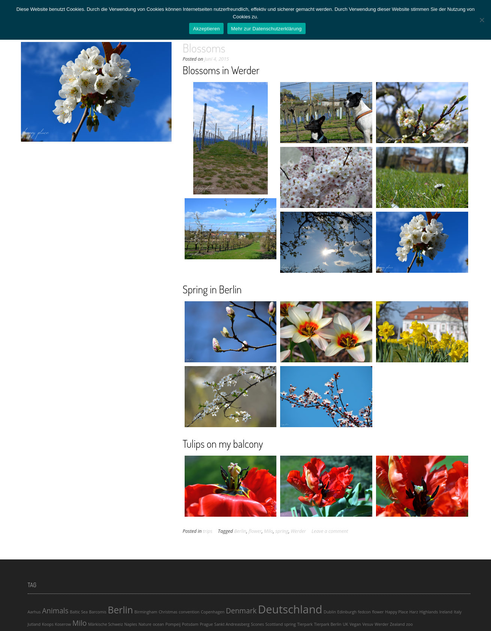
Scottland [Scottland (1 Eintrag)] (274, 624)
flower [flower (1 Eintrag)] (378, 612)
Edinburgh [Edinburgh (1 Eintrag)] (347, 612)
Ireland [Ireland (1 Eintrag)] (445, 612)
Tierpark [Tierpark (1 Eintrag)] (304, 624)
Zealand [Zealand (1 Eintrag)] (397, 624)
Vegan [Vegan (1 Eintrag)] (355, 624)
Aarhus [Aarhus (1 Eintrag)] (34, 612)
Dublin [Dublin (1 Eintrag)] (330, 612)
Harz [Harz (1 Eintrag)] (413, 612)
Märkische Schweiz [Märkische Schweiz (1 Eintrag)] (105, 624)
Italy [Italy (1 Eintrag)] (458, 612)
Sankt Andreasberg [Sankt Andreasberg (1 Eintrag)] (231, 624)
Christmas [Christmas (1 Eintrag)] (168, 612)
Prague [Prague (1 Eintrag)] (206, 624)
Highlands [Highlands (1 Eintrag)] (428, 612)
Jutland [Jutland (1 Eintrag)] (34, 624)
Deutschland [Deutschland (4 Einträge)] (290, 609)
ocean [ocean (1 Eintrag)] (158, 624)
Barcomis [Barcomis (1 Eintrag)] (97, 612)
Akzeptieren (206, 28)
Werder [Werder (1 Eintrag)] (381, 624)
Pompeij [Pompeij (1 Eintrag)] (173, 624)
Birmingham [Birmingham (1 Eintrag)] (145, 612)
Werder (298, 531)
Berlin (240, 531)
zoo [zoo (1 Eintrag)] (409, 624)
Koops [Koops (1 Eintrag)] (48, 624)
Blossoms (204, 47)
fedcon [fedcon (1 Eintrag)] (364, 612)
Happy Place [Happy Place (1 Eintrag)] (396, 612)
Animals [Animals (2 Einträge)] (55, 611)
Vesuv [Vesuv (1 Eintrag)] (367, 624)
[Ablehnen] (481, 20)
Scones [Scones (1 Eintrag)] (257, 624)
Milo (268, 531)
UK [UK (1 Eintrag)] (345, 624)
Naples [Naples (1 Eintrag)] (130, 624)
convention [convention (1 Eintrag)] (189, 612)
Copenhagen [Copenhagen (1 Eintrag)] (212, 612)
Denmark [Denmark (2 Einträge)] (241, 611)
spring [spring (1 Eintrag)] (290, 624)
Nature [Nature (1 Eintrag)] (145, 624)
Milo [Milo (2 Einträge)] (79, 623)
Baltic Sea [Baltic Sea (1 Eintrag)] (79, 612)
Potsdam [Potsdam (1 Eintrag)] (190, 624)
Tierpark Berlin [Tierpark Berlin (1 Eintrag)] (327, 624)
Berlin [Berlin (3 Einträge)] (120, 610)
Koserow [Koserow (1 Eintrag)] (63, 624)
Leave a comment (330, 531)
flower (255, 531)
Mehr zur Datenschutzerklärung (266, 28)
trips (207, 531)
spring (281, 531)
